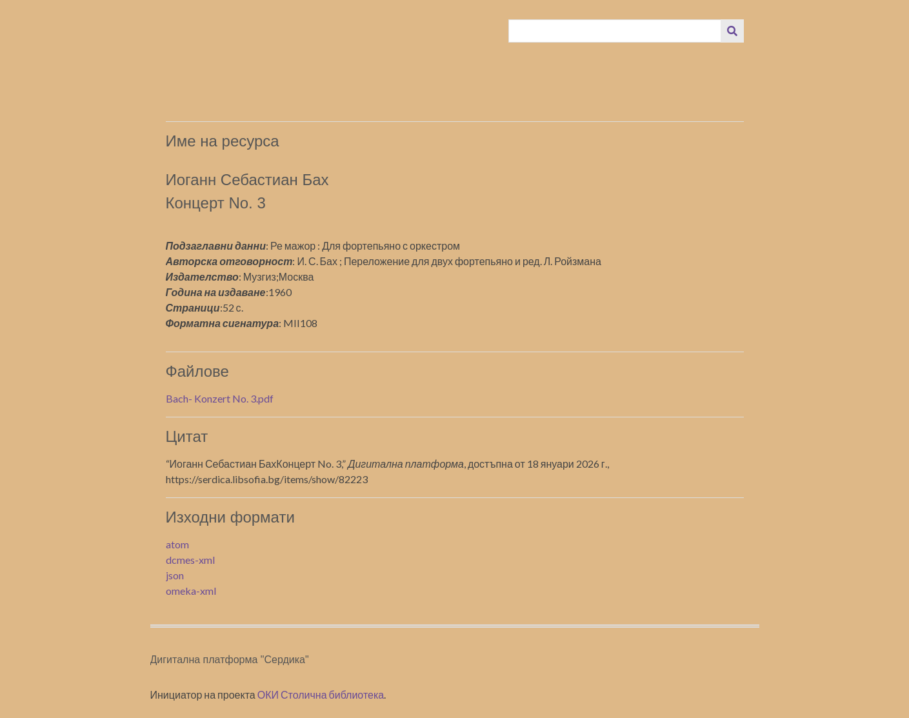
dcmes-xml (190, 559)
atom (177, 544)
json (175, 575)
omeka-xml (191, 590)
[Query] (614, 31)
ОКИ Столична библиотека (321, 694)
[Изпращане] (732, 31)
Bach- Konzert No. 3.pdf (220, 398)
